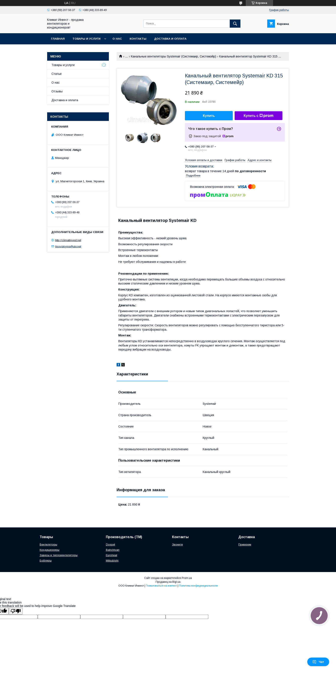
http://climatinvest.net (68, 240)
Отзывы (57, 91)
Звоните (177, 544)
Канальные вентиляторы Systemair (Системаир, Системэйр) (173, 56)
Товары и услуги (86, 38)
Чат (318, 662)
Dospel (110, 544)
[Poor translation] (15, 611)
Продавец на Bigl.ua (168, 581)
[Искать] (235, 24)
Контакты (138, 38)
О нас (117, 38)
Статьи (56, 73)
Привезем (244, 544)
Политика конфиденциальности (198, 585)
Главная (58, 38)
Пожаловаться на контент (161, 585)
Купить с (258, 116)
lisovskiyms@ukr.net (68, 246)
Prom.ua (187, 578)
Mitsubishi (112, 560)
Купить (209, 115)
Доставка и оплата (170, 38)
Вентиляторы (48, 544)
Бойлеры (46, 560)
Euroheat (111, 555)
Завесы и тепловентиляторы (59, 555)
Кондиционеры (49, 549)
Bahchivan (112, 549)
